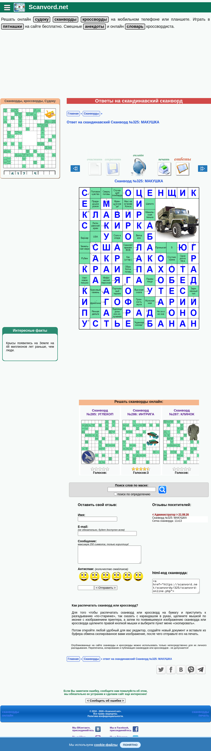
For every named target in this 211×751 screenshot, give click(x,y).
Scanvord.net (48, 7)
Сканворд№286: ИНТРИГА (140, 412)
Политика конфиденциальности (105, 719)
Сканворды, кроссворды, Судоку (30, 101)
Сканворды (91, 113)
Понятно (130, 745)
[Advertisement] (105, 65)
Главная (73, 113)
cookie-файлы (106, 745)
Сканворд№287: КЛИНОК (181, 412)
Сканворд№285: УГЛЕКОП (99, 412)
